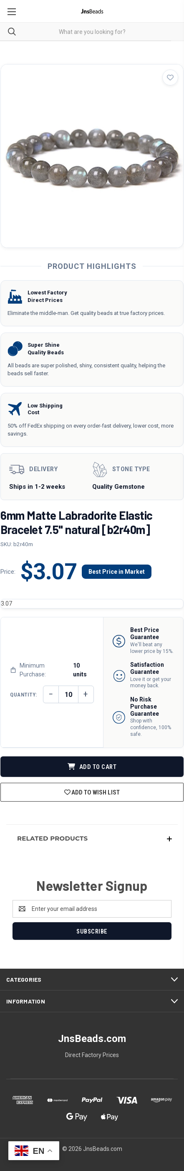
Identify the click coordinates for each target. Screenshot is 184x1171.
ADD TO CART (92, 767)
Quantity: (23, 694)
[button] (92, 838)
